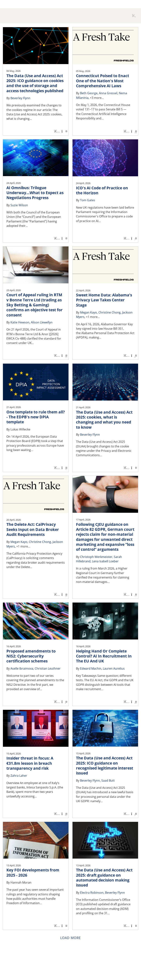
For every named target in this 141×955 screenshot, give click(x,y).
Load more (70, 938)
